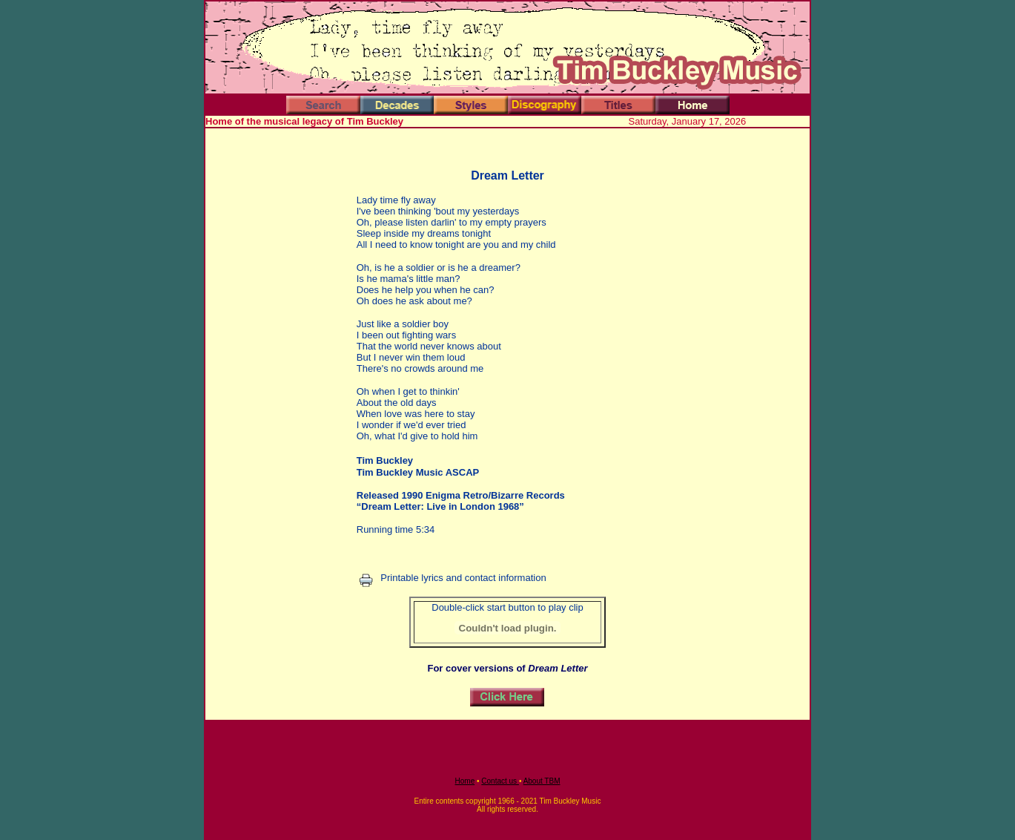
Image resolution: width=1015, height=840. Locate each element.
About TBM (542, 781)
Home (465, 781)
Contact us (500, 781)
